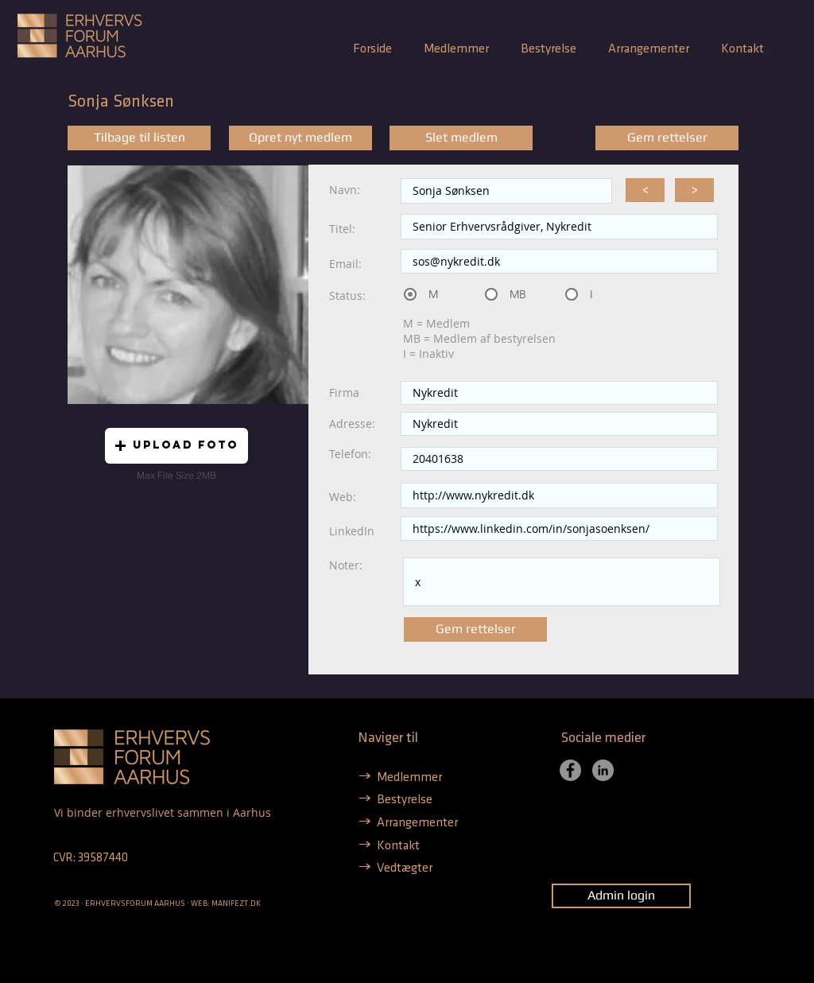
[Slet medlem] (461, 138)
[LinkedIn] (603, 770)
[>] (694, 190)
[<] (645, 190)
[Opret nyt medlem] (300, 138)
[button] (176, 446)
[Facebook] (570, 770)
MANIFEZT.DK (236, 903)
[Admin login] (621, 896)
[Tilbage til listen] (139, 138)
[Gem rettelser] (666, 138)
